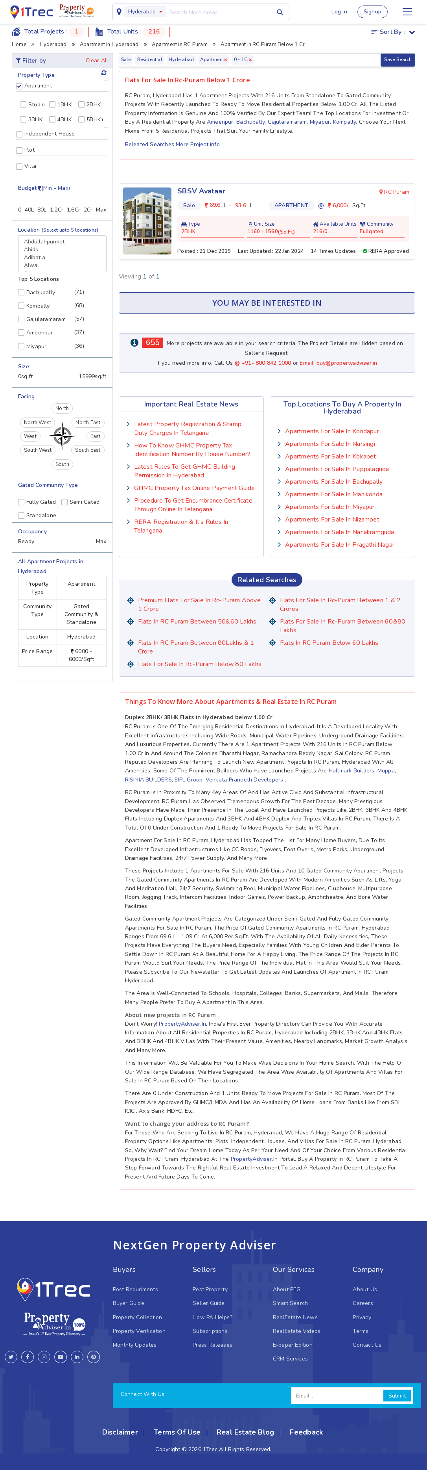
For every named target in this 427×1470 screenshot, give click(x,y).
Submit (397, 1395)
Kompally (344, 122)
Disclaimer (120, 1432)
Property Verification (139, 1331)
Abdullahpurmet (62, 242)
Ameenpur (220, 122)
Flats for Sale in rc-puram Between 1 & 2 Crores (340, 604)
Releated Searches (150, 144)
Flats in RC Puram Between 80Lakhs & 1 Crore (196, 647)
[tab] (62, 87)
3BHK (31, 119)
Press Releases (212, 1345)
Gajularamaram (287, 122)
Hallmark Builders (352, 770)
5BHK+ (91, 119)
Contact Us (367, 1345)
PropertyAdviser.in (182, 1024)
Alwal (62, 265)
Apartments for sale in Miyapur (329, 507)
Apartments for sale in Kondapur (332, 431)
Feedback (306, 1432)
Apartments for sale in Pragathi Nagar (339, 544)
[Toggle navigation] (407, 12)
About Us (365, 1289)
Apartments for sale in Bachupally (334, 481)
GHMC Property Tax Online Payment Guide (194, 488)
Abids (62, 250)
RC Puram (394, 192)
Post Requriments (135, 1289)
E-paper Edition (293, 1345)
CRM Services (290, 1358)
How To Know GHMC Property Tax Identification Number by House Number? (192, 449)
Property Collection (137, 1317)
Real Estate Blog (245, 1432)
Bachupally (250, 122)
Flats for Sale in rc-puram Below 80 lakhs (200, 664)
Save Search (398, 59)
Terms (360, 1331)
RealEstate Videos (297, 1331)
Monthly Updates (135, 1345)
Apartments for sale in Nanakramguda (339, 532)
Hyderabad (142, 11)
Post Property (210, 1289)
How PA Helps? (212, 1317)
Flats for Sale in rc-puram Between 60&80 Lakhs (342, 626)
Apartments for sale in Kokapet (330, 456)
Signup (372, 11)
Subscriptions (210, 1331)
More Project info (198, 144)
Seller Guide (209, 1303)
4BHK (60, 119)
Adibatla (62, 258)
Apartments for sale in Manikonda (334, 494)
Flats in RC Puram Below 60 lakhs (329, 642)
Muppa (386, 770)
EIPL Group (188, 779)
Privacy (362, 1317)
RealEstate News (295, 1317)
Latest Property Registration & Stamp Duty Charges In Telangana (188, 428)
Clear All (97, 60)
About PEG (287, 1289)
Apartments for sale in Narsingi (330, 444)
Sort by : (393, 32)
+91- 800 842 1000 (267, 363)
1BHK (60, 104)
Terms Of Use (177, 1432)
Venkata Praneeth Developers (244, 779)
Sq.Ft (286, 232)
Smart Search (290, 1303)
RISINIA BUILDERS (148, 779)
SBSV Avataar (201, 191)
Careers (363, 1303)
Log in (339, 11)
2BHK (89, 104)
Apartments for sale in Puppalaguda (337, 469)
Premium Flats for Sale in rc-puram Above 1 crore (199, 604)
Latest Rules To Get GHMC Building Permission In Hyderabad (185, 471)
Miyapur (320, 122)
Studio (32, 104)
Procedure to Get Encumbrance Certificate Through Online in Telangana (193, 505)
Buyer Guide (128, 1303)
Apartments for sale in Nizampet (332, 519)
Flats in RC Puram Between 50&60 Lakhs (197, 621)
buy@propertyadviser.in (347, 363)
